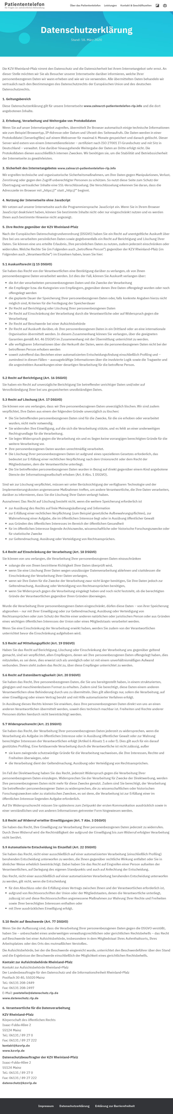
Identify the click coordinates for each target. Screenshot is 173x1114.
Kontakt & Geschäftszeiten (136, 5)
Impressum (46, 1106)
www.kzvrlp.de (13, 1050)
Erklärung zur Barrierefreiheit (115, 1106)
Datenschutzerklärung (74, 1106)
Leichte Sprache (165, 5)
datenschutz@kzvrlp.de (20, 1083)
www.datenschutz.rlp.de (21, 998)
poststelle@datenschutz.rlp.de (36, 993)
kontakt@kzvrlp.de (16, 1045)
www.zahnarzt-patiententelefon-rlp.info (114, 106)
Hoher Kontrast (157, 5)
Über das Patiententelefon (87, 5)
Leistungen (111, 5)
